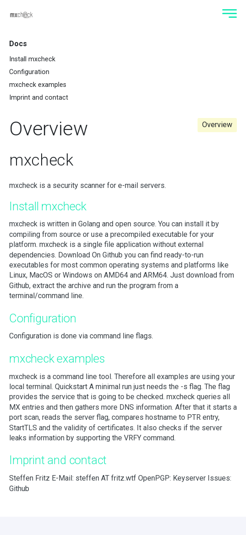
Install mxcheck (32, 59)
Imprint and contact (38, 98)
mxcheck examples (37, 85)
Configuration (29, 72)
